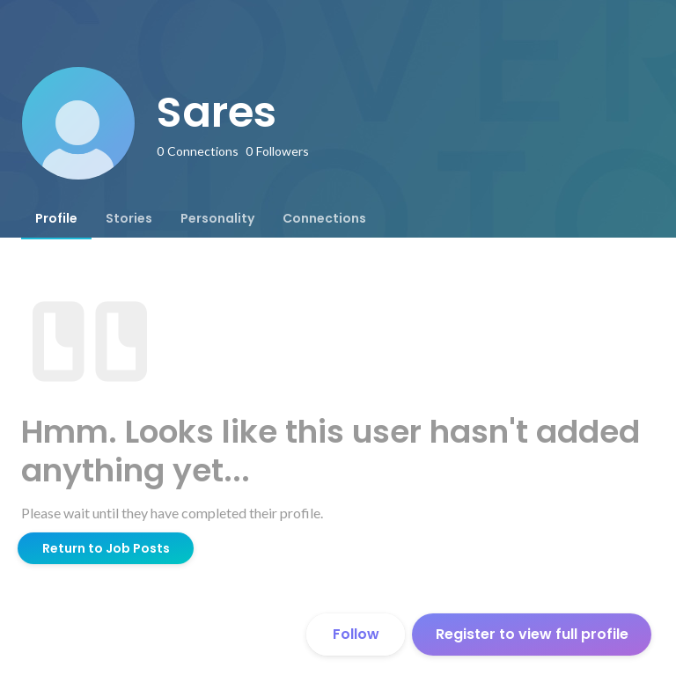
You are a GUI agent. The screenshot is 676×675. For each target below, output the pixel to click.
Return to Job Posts (106, 548)
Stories (129, 218)
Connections (324, 218)
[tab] (56, 218)
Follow (356, 634)
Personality (217, 218)
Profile (56, 218)
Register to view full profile (532, 634)
